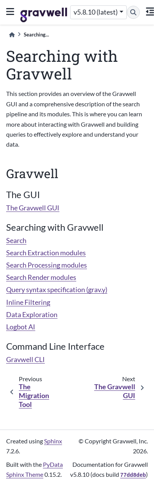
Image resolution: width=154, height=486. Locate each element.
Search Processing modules (46, 265)
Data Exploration (31, 315)
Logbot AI (20, 327)
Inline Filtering (28, 302)
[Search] (133, 12)
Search (16, 240)
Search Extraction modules (46, 253)
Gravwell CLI (25, 359)
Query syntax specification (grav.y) (56, 290)
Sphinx (53, 441)
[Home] (12, 35)
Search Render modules (41, 277)
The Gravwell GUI (32, 208)
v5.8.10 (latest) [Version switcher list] (96, 12)
